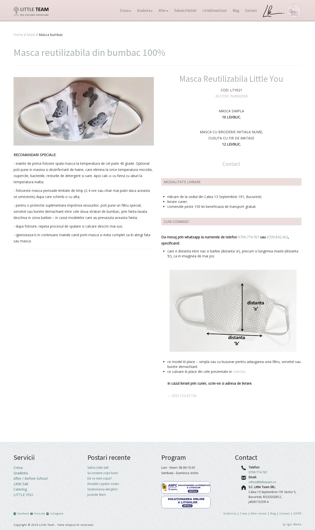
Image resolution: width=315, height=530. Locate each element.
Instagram (54, 513)
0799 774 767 (258, 472)
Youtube (37, 513)
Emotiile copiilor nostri (103, 484)
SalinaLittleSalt (185, 10)
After (163, 10)
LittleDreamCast (215, 10)
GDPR (297, 513)
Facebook (21, 513)
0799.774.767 (248, 237)
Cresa (125, 10)
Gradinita (145, 10)
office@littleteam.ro (262, 482)
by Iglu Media (292, 524)
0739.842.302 (277, 237)
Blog (236, 10)
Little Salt (21, 483)
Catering (20, 489)
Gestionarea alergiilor (102, 489)
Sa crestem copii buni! (102, 473)
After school (259, 513)
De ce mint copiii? (99, 478)
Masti (31, 34)
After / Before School (30, 478)
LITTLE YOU (23, 494)
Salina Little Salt (98, 467)
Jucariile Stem (96, 495)
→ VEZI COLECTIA (181, 395)
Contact (251, 10)
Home (18, 34)
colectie (239, 371)
